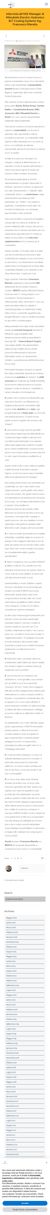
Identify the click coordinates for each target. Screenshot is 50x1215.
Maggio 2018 (11, 1082)
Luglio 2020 (11, 990)
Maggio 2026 (11, 918)
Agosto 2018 (11, 1067)
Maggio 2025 (11, 956)
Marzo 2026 (11, 927)
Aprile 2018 (10, 1087)
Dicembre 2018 (12, 1053)
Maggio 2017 (11, 1130)
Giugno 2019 (11, 1034)
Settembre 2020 (12, 985)
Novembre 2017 (12, 1106)
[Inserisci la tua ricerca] (25, 899)
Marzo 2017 (10, 1140)
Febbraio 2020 (12, 1010)
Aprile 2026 (11, 923)
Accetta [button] (25, 1203)
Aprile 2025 (10, 961)
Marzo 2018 (11, 1092)
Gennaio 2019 (11, 1048)
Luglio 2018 (11, 1072)
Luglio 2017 (10, 1121)
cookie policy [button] (7, 1181)
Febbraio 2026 (12, 932)
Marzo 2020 (11, 1005)
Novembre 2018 (12, 1058)
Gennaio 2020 (11, 1014)
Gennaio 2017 (11, 1149)
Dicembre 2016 (12, 1154)
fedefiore (21, 41)
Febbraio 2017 (11, 1145)
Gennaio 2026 (11, 937)
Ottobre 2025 (11, 947)
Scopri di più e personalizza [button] (25, 1209)
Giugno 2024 (11, 971)
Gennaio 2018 (11, 1096)
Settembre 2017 (12, 1116)
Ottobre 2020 (11, 981)
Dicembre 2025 (12, 942)
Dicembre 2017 (12, 1101)
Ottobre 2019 (11, 1019)
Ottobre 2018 (11, 1063)
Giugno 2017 (11, 1125)
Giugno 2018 (11, 1077)
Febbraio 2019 (12, 1043)
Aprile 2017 (10, 1135)
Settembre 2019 (12, 1024)
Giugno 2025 (11, 952)
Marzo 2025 (10, 966)
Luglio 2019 (10, 1029)
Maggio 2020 (11, 995)
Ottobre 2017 (11, 1111)
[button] (46, 1162)
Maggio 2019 (11, 1038)
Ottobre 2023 (11, 976)
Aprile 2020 (11, 1000)
